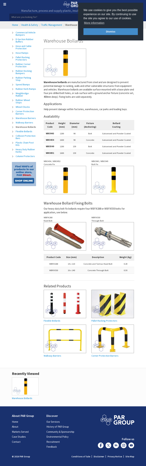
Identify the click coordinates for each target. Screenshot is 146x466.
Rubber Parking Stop (23, 79)
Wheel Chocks (23, 106)
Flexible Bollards (24, 131)
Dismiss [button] (110, 31)
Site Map (129, 456)
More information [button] (94, 22)
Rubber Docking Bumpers (24, 72)
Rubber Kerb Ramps (26, 88)
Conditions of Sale (80, 456)
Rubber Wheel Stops (23, 101)
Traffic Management (51, 25)
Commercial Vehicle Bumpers (26, 33)
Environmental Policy (57, 436)
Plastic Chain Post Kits (25, 143)
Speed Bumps (23, 84)
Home (15, 25)
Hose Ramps (22, 52)
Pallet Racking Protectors (23, 58)
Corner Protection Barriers (25, 112)
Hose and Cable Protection (23, 47)
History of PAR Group (57, 426)
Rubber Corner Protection (23, 65)
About (15, 426)
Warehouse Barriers (26, 118)
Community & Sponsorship (60, 431)
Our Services (53, 421)
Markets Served (20, 431)
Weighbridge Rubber (22, 94)
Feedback (51, 446)
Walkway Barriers (24, 122)
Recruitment (53, 441)
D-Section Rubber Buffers (24, 40)
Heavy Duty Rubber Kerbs (25, 150)
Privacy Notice (115, 456)
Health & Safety (29, 25)
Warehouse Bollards (26, 126)
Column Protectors (25, 156)
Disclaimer (99, 456)
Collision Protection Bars (26, 137)
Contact (16, 441)
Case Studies (19, 436)
